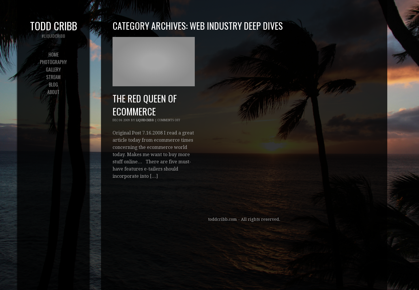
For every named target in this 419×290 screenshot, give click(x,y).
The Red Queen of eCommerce (145, 104)
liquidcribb (145, 120)
